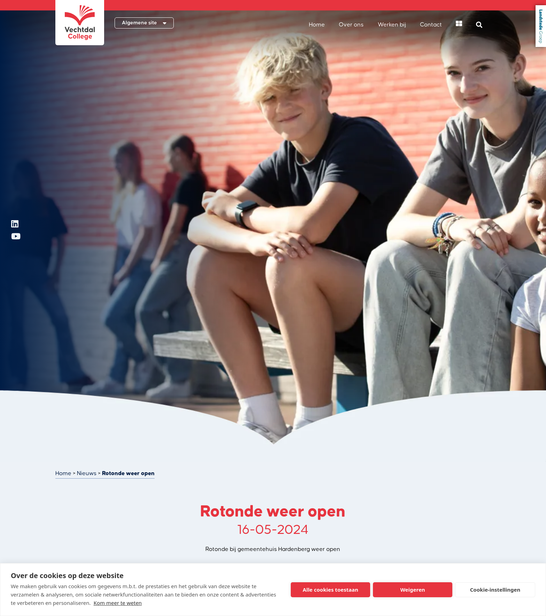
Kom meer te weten (118, 602)
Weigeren (412, 589)
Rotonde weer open (128, 473)
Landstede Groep (541, 26)
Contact (431, 25)
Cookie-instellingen (495, 589)
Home (317, 25)
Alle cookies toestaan (330, 589)
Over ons (351, 25)
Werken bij (392, 25)
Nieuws (86, 473)
